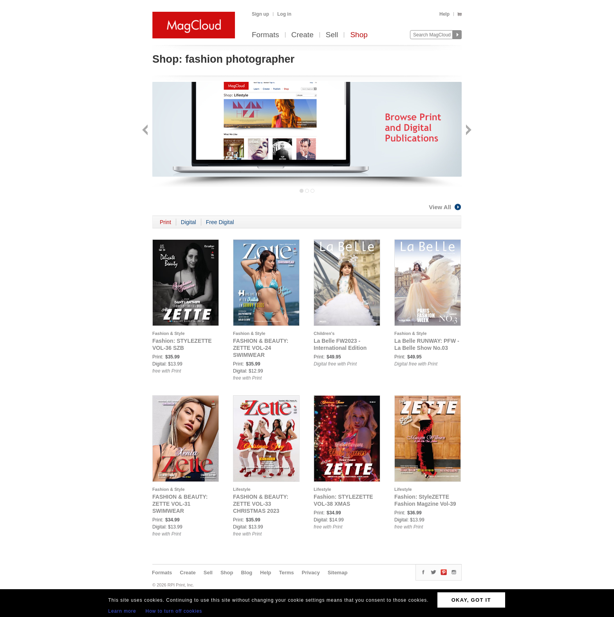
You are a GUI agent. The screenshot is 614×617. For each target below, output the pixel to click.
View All (445, 207)
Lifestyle (242, 489)
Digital (188, 222)
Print (165, 222)
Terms (286, 572)
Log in (284, 14)
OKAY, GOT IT (471, 600)
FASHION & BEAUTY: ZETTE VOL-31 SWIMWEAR (180, 504)
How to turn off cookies (174, 611)
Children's (324, 333)
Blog (246, 572)
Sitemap (338, 572)
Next (467, 130)
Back (146, 130)
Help (444, 14)
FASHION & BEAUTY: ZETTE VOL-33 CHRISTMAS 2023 (260, 504)
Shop (358, 35)
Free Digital (220, 222)
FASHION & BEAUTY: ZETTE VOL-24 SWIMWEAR (260, 348)
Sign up (260, 14)
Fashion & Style (168, 333)
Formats (265, 35)
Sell (332, 35)
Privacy (311, 572)
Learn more (122, 611)
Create (302, 35)
